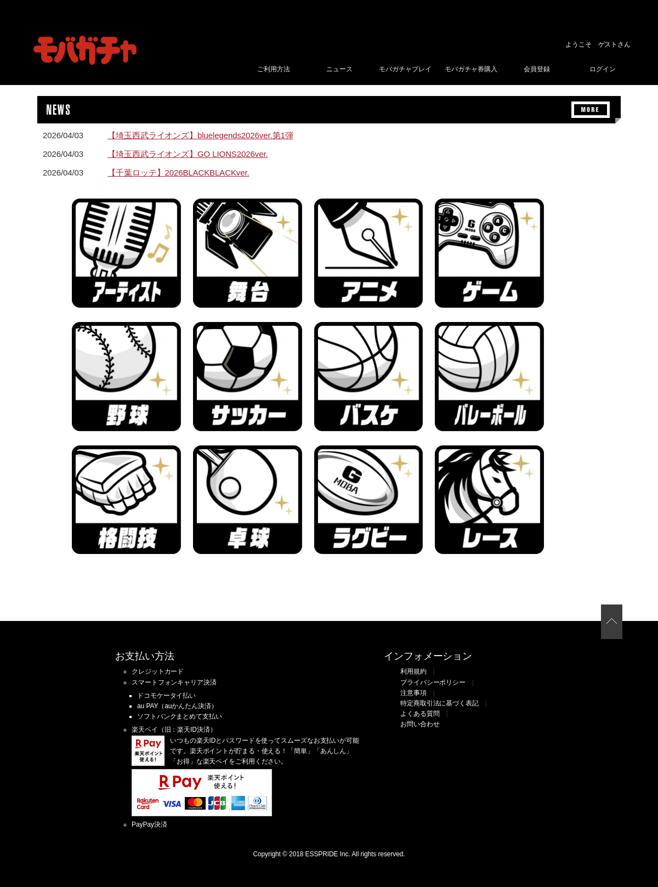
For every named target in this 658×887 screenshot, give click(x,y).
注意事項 (413, 693)
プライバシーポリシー (433, 682)
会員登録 (537, 69)
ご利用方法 (273, 69)
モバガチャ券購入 (471, 69)
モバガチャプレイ (405, 69)
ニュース (339, 69)
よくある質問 (419, 713)
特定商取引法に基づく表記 (439, 703)
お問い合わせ (419, 724)
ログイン (602, 69)
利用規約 (413, 671)
